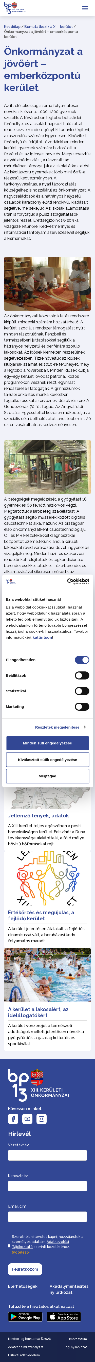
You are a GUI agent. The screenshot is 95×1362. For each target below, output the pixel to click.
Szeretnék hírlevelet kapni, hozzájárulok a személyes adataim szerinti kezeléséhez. (47, 1245)
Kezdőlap (12, 27)
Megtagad (47, 776)
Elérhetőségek (22, 1286)
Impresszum (78, 1339)
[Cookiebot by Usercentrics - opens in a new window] (67, 581)
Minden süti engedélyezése (47, 743)
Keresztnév (18, 1176)
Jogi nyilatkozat (75, 1347)
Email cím (17, 1206)
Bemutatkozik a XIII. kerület (48, 27)
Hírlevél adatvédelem (24, 1355)
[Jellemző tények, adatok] (47, 802)
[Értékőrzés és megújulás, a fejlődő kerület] (47, 899)
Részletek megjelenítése (57, 727)
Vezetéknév (18, 1145)
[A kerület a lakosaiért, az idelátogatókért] (47, 999)
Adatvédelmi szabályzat (25, 1347)
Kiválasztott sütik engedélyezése (47, 760)
